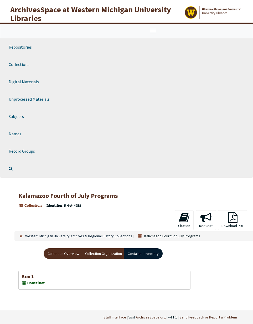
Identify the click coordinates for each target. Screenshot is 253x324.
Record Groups (22, 151)
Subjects (16, 116)
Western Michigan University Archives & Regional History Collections (78, 236)
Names (15, 133)
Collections (19, 64)
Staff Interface (115, 317)
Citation (184, 220)
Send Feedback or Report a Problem (208, 317)
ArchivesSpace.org (151, 317)
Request (206, 220)
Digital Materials (24, 81)
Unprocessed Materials (29, 99)
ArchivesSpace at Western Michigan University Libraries (90, 13)
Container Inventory (143, 253)
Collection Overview (63, 253)
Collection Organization (103, 253)
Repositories (20, 47)
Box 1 (27, 276)
